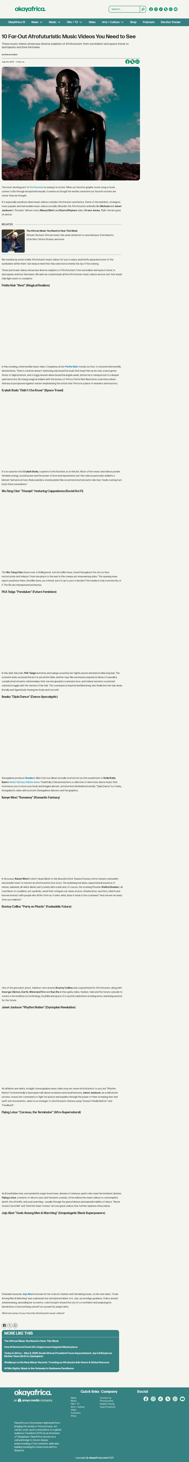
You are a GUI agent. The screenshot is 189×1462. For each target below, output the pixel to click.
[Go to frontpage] (30, 9)
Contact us (105, 1398)
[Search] (143, 9)
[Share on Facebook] (127, 61)
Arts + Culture (111, 22)
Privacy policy (106, 1401)
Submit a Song (107, 1404)
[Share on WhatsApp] (137, 61)
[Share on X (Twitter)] (132, 61)
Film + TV (72, 22)
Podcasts (149, 22)
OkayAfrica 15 (16, 22)
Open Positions (107, 1407)
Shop (133, 22)
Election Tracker (171, 22)
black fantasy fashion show (24, 782)
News (35, 22)
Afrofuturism (37, 187)
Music (52, 22)
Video (92, 22)
